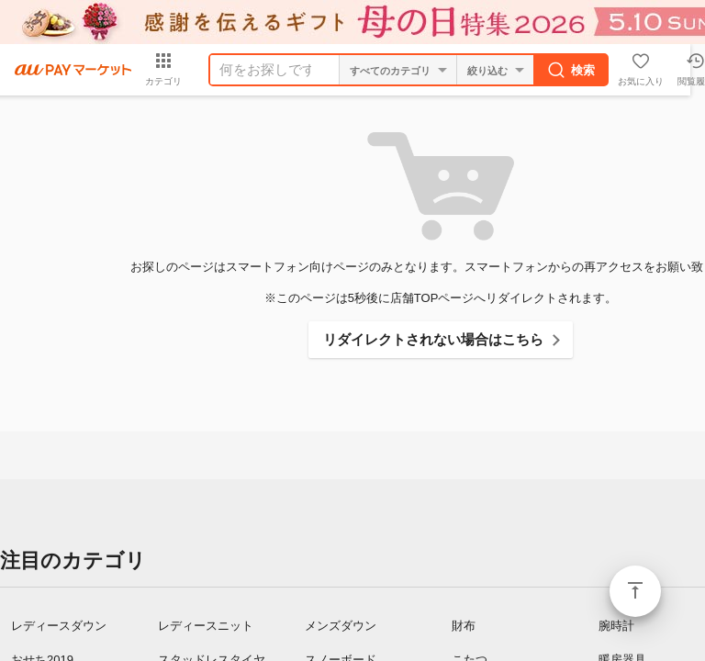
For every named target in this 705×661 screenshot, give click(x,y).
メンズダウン (340, 626)
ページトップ (635, 591)
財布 (464, 626)
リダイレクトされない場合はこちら (433, 339)
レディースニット (205, 626)
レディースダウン (58, 626)
